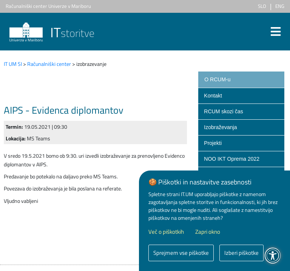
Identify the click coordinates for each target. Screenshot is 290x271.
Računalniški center (49, 64)
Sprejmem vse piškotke (181, 252)
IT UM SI (13, 64)
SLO (262, 6)
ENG (279, 6)
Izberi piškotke (241, 252)
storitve (51, 33)
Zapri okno (207, 232)
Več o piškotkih (166, 232)
